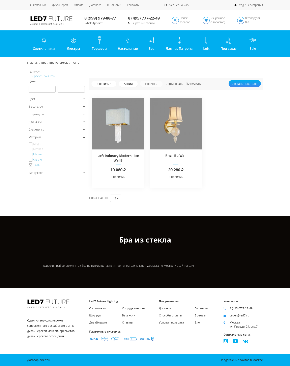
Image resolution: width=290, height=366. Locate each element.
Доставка (95, 5)
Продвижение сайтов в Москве (241, 360)
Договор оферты (38, 360)
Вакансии (128, 315)
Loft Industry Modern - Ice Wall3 (118, 158)
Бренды (200, 315)
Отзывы (127, 322)
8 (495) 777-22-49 (144, 18)
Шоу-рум (95, 315)
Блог (198, 322)
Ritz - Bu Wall (175, 155)
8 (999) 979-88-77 (100, 18)
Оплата (78, 5)
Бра (44, 62)
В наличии (114, 5)
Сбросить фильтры (42, 76)
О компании (38, 5)
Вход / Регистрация (250, 5)
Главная (32, 62)
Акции (128, 84)
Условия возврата (171, 322)
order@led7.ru (239, 315)
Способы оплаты (170, 315)
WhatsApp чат (94, 23)
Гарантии (201, 308)
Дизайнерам (60, 5)
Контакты (133, 5)
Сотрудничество (133, 308)
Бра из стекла (58, 62)
